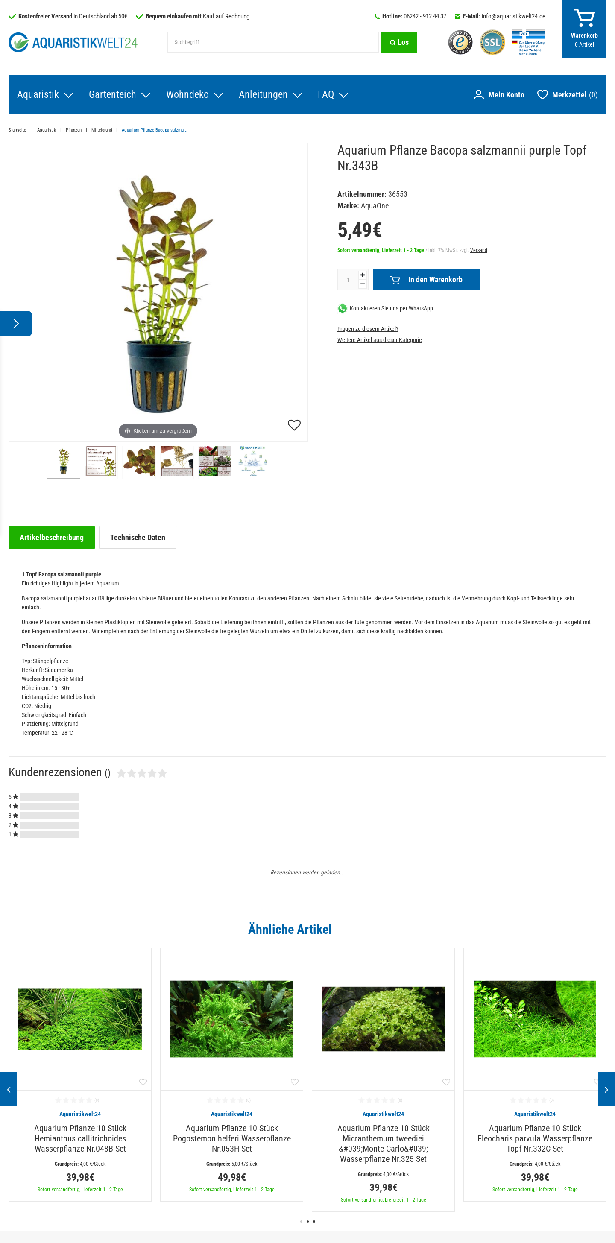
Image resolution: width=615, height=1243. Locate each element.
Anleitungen (263, 94)
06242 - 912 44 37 (425, 16)
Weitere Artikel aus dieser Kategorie (379, 339)
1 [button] (301, 1221)
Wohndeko (187, 94)
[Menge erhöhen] (362, 275)
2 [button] (308, 1221)
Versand (478, 250)
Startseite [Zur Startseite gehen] (18, 130)
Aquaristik (38, 94)
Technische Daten (137, 537)
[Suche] (399, 42)
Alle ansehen (588, 929)
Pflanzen (74, 130)
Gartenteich (112, 94)
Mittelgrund (101, 130)
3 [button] (314, 1221)
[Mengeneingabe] (348, 279)
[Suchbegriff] (273, 42)
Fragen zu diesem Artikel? (367, 328)
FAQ (326, 94)
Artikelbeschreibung (52, 537)
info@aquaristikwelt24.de (513, 16)
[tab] (52, 537)
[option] (80, 1075)
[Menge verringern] (362, 284)
